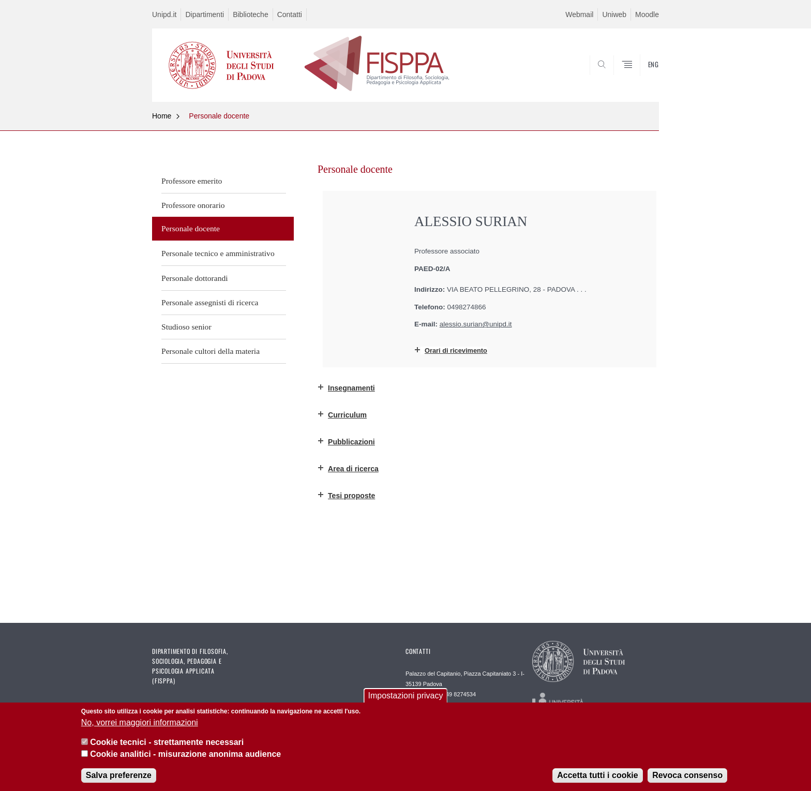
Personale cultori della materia (210, 351)
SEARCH (641, 76)
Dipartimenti (204, 14)
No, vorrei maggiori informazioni (139, 722)
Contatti (289, 14)
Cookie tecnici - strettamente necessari (167, 742)
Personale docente (219, 116)
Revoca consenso (687, 775)
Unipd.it (164, 14)
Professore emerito (191, 180)
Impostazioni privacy (405, 695)
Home (161, 116)
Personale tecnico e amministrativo (218, 253)
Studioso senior (186, 326)
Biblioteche (250, 14)
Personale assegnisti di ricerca (210, 302)
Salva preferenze (119, 775)
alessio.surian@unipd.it (476, 324)
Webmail (579, 14)
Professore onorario (193, 205)
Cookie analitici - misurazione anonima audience (185, 754)
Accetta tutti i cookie (597, 775)
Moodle (647, 14)
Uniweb (614, 14)
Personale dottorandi (194, 278)
